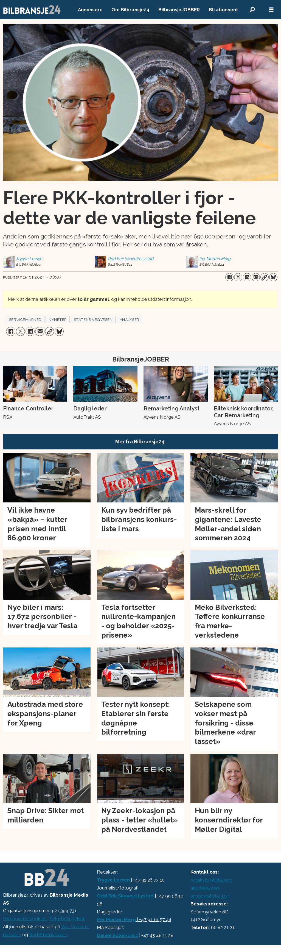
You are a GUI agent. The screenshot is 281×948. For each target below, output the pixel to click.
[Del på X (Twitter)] (238, 277)
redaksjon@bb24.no (211, 880)
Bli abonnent (223, 9)
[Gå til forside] (32, 9)
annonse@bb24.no (209, 896)
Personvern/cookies (24, 918)
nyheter (58, 319)
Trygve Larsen (113, 880)
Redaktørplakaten (48, 934)
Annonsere (90, 9)
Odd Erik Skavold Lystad (125, 896)
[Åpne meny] (271, 9)
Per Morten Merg (116, 919)
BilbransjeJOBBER (179, 9)
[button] (267, 389)
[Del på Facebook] (229, 277)
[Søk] (252, 10)
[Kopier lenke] (264, 277)
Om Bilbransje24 (130, 9)
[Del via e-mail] (256, 277)
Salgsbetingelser (67, 918)
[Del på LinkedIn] (247, 277)
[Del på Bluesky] (273, 277)
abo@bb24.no (205, 888)
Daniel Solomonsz (117, 935)
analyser (129, 319)
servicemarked (25, 319)
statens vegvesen (93, 319)
